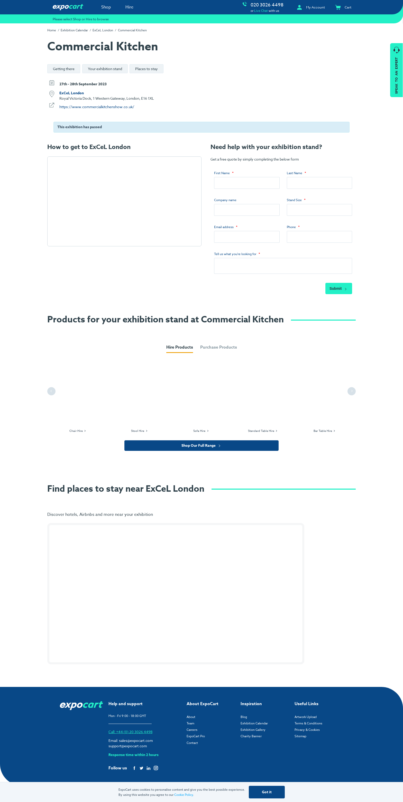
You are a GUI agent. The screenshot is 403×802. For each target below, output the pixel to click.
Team (190, 725)
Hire (129, 7)
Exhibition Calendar (74, 30)
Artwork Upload (306, 718)
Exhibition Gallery (253, 731)
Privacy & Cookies (307, 731)
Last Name (294, 173)
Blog (244, 718)
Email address (224, 227)
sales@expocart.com (136, 742)
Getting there (64, 68)
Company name (225, 200)
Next (352, 393)
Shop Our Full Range (201, 447)
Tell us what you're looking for (235, 254)
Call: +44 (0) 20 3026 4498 (130, 733)
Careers (192, 731)
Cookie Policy (183, 794)
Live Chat (261, 10)
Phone (291, 227)
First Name (222, 173)
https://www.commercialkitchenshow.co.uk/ (96, 106)
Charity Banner (251, 737)
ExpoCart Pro (196, 737)
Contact (192, 744)
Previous (52, 393)
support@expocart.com (127, 747)
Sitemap (300, 737)
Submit (338, 290)
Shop (106, 7)
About (191, 718)
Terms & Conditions (308, 725)
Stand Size (294, 200)
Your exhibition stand (105, 68)
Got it (267, 792)
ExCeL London (103, 30)
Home (51, 30)
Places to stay (146, 68)
